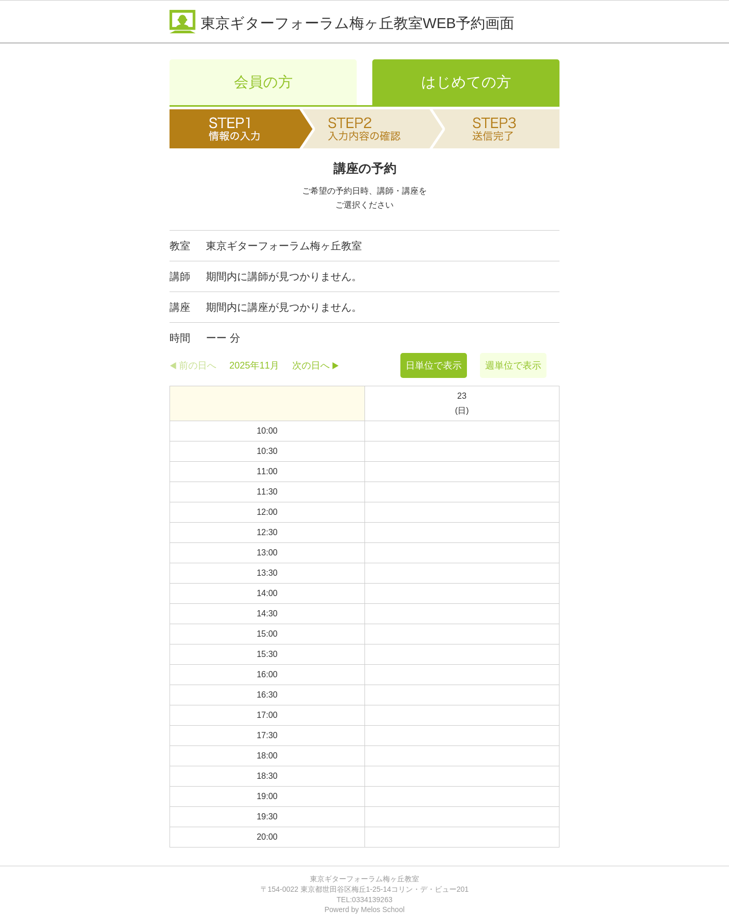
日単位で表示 (434, 365)
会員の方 (263, 82)
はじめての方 (466, 82)
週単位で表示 (513, 365)
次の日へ (311, 365)
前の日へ (197, 365)
